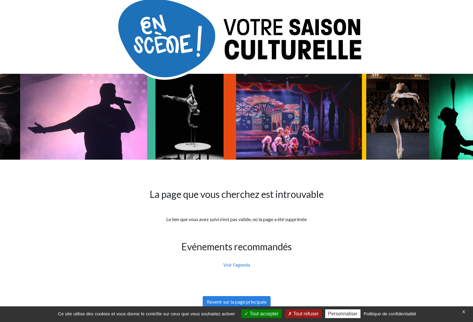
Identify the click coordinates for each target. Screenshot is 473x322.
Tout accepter (261, 313)
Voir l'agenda (236, 264)
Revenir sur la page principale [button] (237, 302)
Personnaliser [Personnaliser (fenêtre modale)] (343, 313)
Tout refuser (303, 313)
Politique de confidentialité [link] (390, 313)
